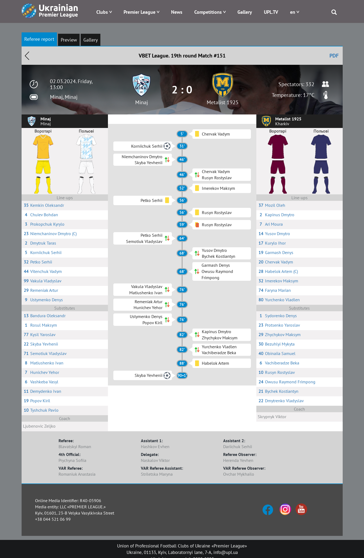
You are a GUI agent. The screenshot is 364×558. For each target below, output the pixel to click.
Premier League (139, 12)
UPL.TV (271, 12)
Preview (69, 40)
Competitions (208, 12)
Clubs (102, 12)
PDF (334, 55)
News (176, 12)
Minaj (141, 102)
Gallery (244, 12)
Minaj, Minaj (63, 97)
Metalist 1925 (223, 102)
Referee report (39, 39)
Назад (27, 55)
